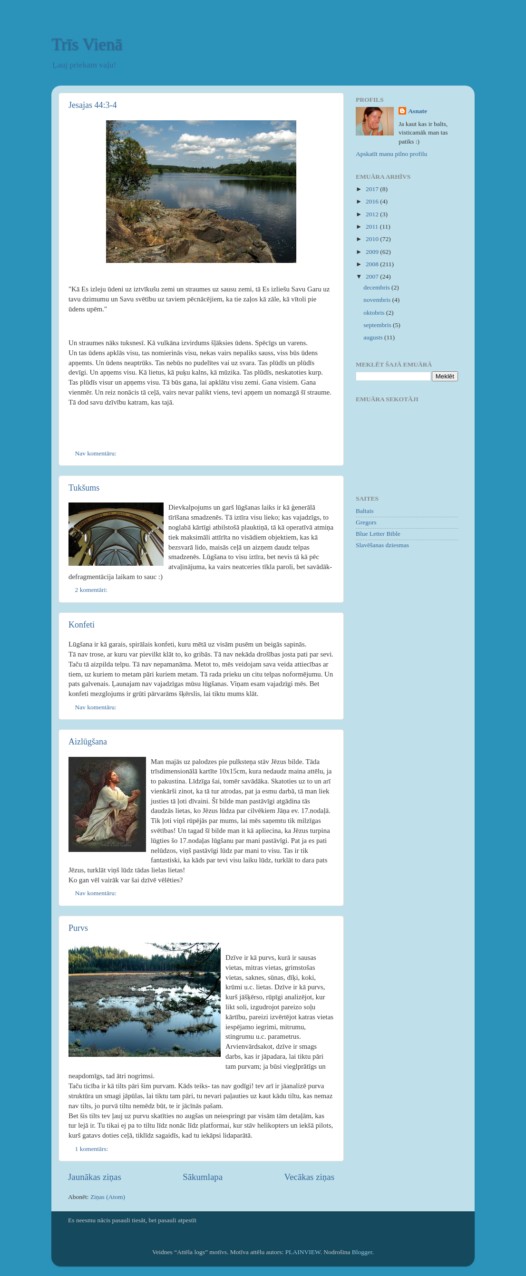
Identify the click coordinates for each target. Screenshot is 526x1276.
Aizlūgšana (87, 741)
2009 (373, 251)
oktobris (374, 312)
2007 (373, 276)
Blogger (362, 1252)
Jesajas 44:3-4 (92, 105)
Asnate (417, 111)
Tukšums (83, 488)
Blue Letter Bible (378, 533)
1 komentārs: (92, 1148)
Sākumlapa (203, 1177)
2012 (373, 214)
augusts (373, 337)
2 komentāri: (92, 589)
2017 (373, 189)
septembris (378, 325)
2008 (373, 264)
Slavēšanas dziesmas (382, 545)
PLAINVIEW (303, 1252)
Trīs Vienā (86, 44)
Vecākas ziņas (309, 1177)
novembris (377, 299)
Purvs (78, 928)
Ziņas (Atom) (107, 1196)
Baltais (365, 510)
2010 (373, 238)
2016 (373, 201)
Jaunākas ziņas (94, 1177)
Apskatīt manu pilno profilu (391, 153)
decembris (377, 287)
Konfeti (81, 624)
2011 (373, 226)
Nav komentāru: (96, 453)
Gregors (366, 522)
